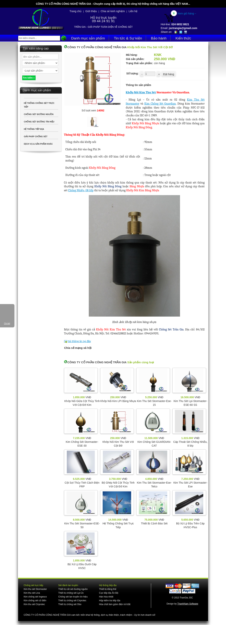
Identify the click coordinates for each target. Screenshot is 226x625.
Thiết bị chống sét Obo (70, 604)
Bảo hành (159, 38)
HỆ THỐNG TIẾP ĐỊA (34, 129)
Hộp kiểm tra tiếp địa (109, 600)
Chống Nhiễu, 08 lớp (81, 190)
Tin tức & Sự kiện (128, 38)
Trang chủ (76, 11)
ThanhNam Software (187, 603)
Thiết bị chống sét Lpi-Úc (71, 593)
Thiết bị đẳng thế (107, 589)
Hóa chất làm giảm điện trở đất (114, 604)
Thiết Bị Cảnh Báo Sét (154, 523)
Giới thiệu (91, 11)
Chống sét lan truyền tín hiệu (73, 596)
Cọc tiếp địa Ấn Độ (108, 593)
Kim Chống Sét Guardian (160, 103)
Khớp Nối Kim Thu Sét (141, 92)
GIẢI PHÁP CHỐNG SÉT (36, 136)
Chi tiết (7, 323)
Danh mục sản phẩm (88, 38)
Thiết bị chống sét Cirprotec (72, 600)
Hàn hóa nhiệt (106, 596)
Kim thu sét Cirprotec (34, 604)
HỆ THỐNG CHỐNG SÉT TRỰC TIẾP (39, 105)
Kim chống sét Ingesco (35, 596)
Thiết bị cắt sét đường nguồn (73, 589)
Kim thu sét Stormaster (35, 589)
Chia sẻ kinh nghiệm (113, 11)
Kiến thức (183, 38)
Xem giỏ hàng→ (187, 13)
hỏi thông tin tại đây (79, 341)
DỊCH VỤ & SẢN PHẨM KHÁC (38, 144)
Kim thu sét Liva (32, 593)
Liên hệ (132, 11)
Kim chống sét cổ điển (35, 600)
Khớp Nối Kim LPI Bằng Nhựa (118, 401)
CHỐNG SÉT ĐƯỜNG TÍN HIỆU (39, 122)
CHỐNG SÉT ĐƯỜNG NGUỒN (39, 114)
